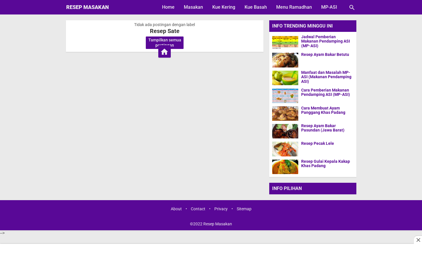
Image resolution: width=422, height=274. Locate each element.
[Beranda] (164, 51)
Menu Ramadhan (294, 7)
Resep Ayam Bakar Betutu (325, 54)
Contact (198, 209)
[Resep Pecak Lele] (285, 148)
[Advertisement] (211, 259)
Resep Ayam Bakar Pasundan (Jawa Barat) (322, 128)
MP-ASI (329, 7)
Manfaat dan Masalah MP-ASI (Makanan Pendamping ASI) (326, 77)
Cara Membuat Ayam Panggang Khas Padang (323, 110)
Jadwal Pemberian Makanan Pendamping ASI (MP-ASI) (325, 41)
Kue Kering (223, 7)
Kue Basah (256, 7)
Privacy (221, 209)
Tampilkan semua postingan (164, 43)
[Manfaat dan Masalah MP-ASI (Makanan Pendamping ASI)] (285, 77)
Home (168, 7)
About (176, 209)
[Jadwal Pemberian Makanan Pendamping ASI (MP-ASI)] (285, 42)
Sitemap (244, 209)
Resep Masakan (87, 7)
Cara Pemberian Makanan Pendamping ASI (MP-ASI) (325, 92)
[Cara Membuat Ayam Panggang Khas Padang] (285, 113)
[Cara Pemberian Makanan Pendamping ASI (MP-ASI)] (285, 95)
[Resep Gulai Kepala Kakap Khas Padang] (285, 166)
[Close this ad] (418, 240)
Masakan (193, 7)
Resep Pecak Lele (317, 143)
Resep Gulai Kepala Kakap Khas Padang (325, 163)
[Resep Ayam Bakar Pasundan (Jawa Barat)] (285, 131)
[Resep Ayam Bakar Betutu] (285, 59)
